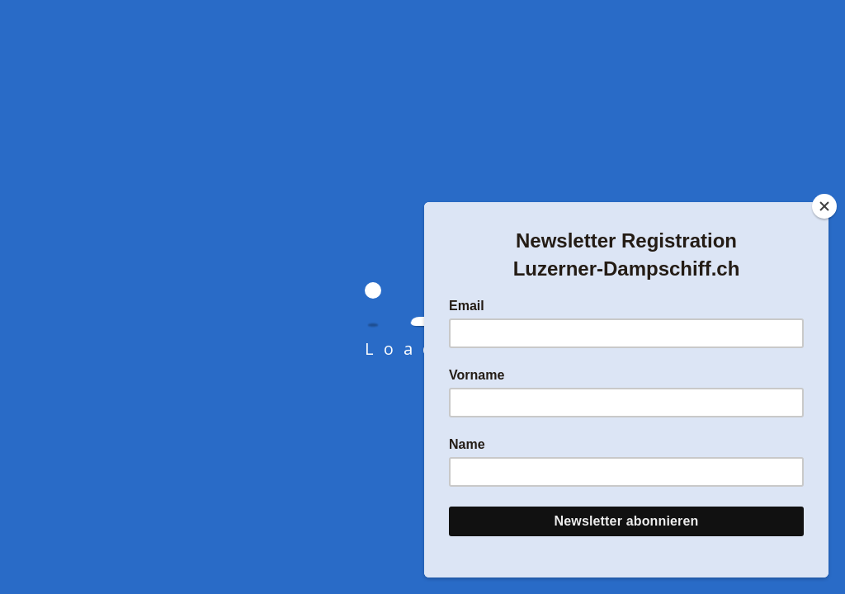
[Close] (824, 206)
